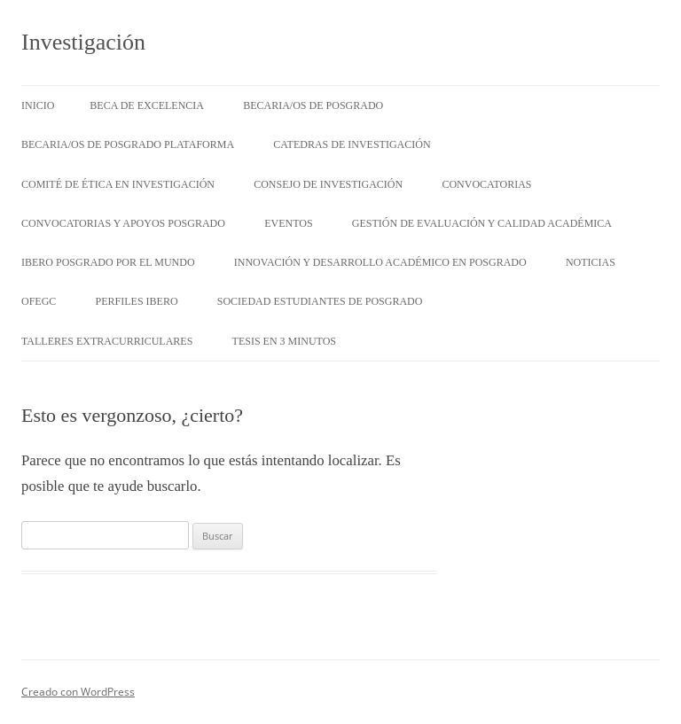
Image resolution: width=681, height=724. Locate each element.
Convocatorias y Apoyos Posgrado (123, 223)
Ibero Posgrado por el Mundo (108, 262)
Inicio (37, 105)
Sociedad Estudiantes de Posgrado (320, 301)
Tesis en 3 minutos (284, 341)
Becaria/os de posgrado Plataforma (127, 144)
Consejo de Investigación (328, 184)
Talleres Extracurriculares (106, 341)
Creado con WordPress (78, 691)
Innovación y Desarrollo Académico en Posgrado (380, 262)
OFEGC (38, 301)
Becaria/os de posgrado (313, 105)
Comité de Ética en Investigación (118, 184)
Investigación (83, 42)
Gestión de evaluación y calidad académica (482, 223)
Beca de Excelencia (147, 105)
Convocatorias (486, 184)
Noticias (590, 262)
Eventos (288, 223)
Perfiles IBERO (137, 301)
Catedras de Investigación (351, 144)
